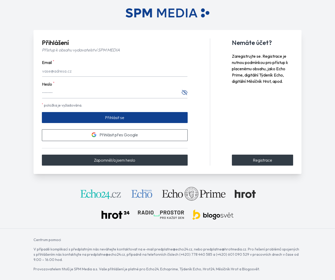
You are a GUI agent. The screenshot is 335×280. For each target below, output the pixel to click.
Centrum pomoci (47, 239)
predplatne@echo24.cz (173, 249)
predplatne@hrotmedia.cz (224, 249)
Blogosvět (250, 269)
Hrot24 (208, 269)
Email (48, 62)
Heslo (48, 84)
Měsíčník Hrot (227, 269)
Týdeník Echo (190, 269)
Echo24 (152, 269)
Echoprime (169, 269)
